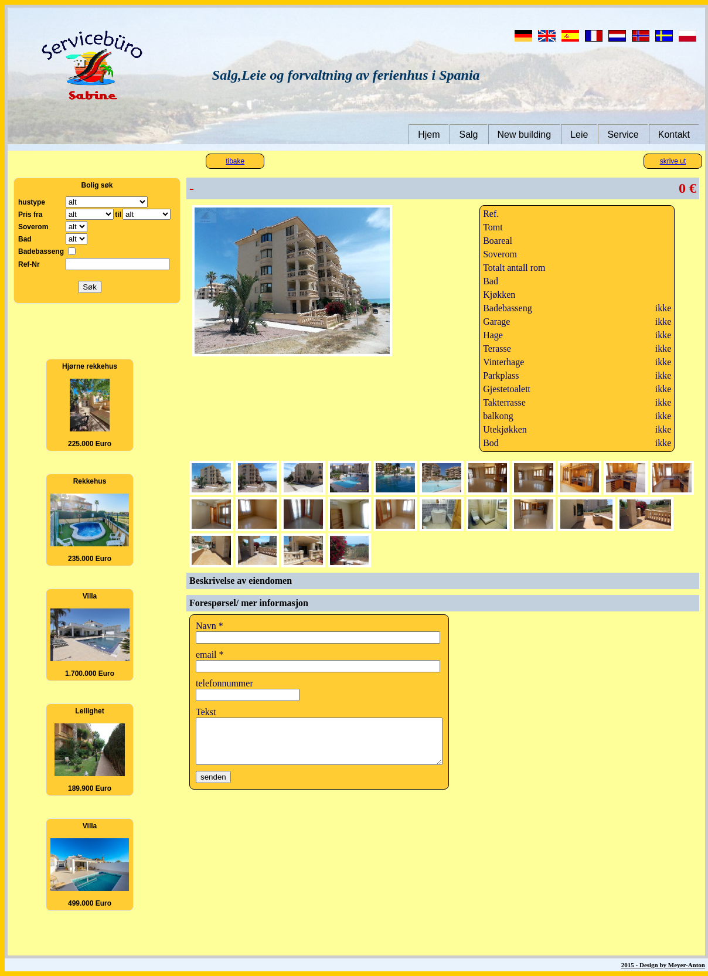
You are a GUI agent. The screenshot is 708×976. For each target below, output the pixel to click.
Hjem (429, 135)
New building (525, 135)
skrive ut (673, 161)
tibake (235, 161)
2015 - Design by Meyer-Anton (663, 964)
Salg (468, 135)
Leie (579, 135)
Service (622, 135)
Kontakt (674, 135)
